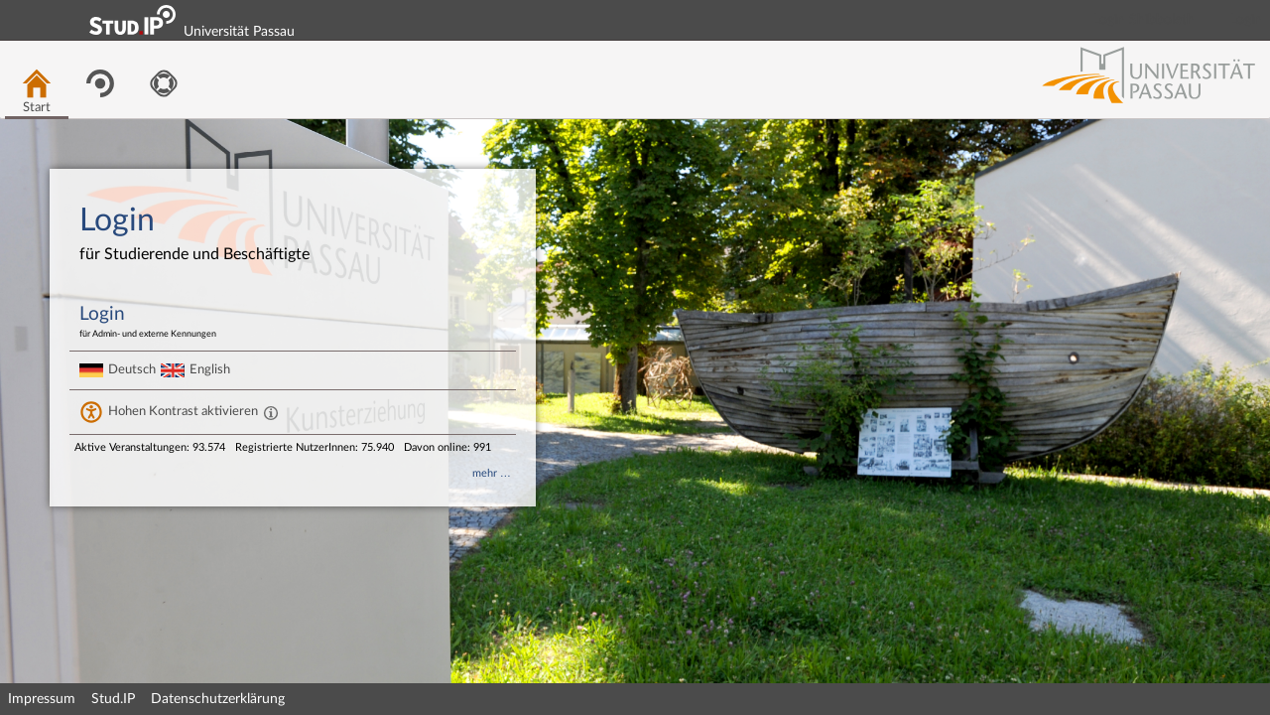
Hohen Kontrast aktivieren (183, 411)
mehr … (491, 473)
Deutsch (132, 369)
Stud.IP (113, 699)
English (210, 369)
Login (1246, 20)
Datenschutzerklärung (218, 699)
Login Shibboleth (1144, 20)
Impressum (41, 699)
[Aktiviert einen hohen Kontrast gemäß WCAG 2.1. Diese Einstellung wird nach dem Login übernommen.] (271, 412)
